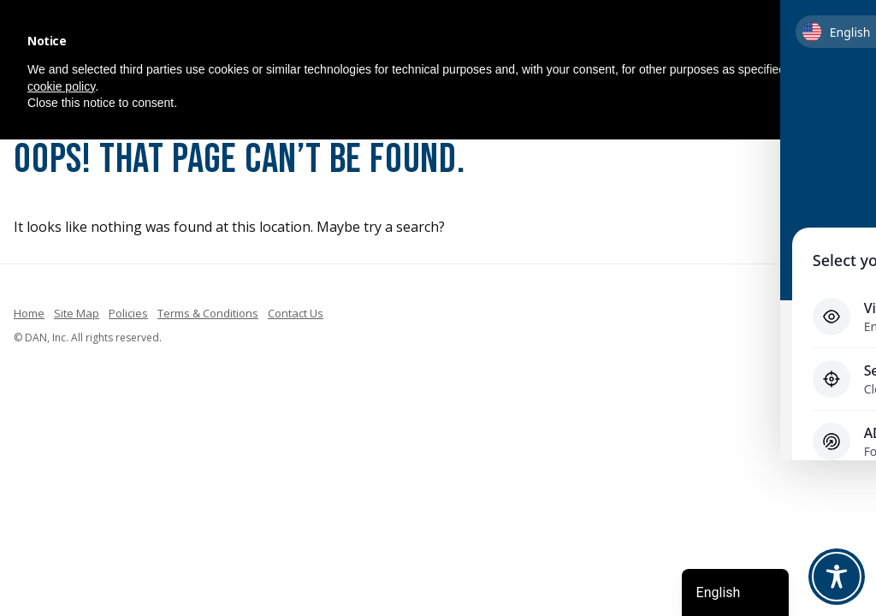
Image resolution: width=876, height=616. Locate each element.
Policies (128, 313)
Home (29, 313)
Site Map (76, 313)
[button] (840, 41)
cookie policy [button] (61, 86)
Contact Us (295, 313)
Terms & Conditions (207, 313)
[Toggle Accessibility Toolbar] (836, 576)
